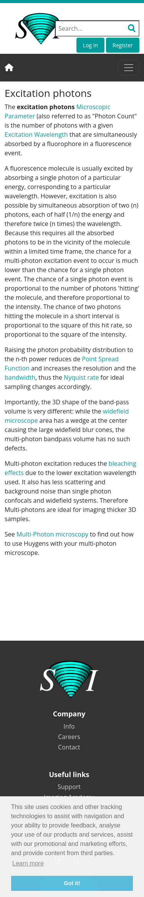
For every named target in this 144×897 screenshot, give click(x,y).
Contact (69, 747)
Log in (90, 45)
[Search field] (97, 28)
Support (69, 786)
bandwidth (20, 377)
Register (123, 45)
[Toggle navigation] (128, 67)
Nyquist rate (81, 377)
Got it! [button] (72, 883)
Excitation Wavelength (36, 134)
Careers (69, 737)
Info (68, 726)
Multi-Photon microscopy (52, 534)
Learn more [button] (28, 863)
